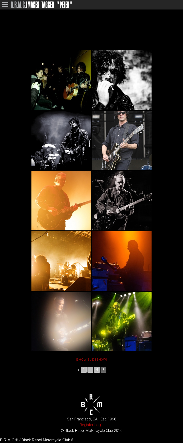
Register (86, 425)
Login (98, 425)
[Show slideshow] (91, 359)
